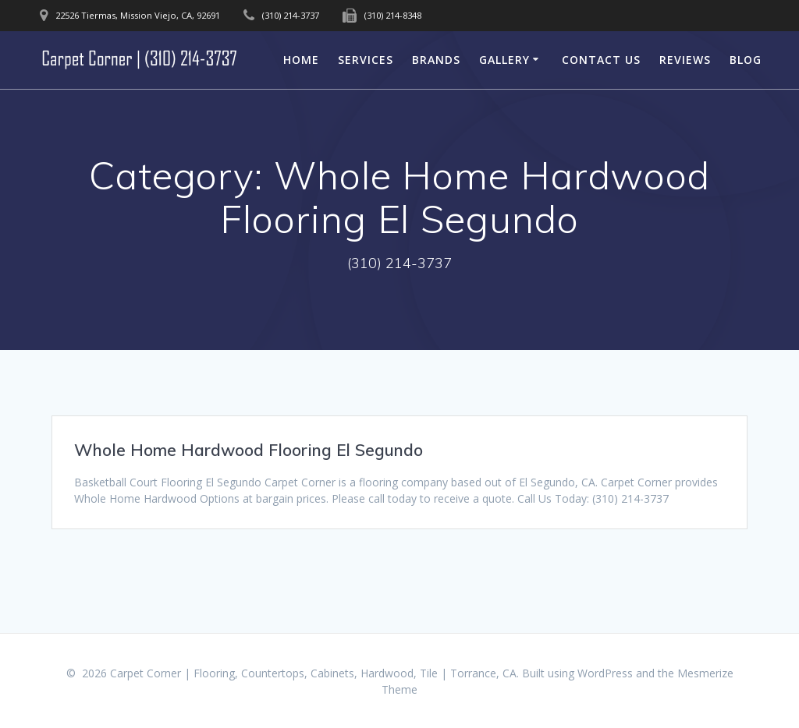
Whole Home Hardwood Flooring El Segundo (248, 450)
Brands (436, 59)
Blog (746, 59)
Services (365, 59)
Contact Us (601, 59)
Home (301, 59)
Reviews (685, 59)
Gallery (504, 59)
